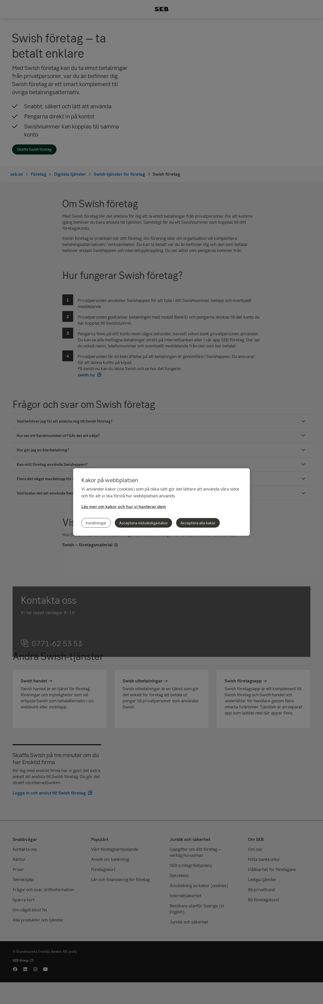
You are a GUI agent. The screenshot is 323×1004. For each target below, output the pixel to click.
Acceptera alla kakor (198, 522)
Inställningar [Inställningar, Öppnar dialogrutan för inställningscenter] (96, 522)
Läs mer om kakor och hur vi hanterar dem (123, 506)
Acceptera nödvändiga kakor (143, 522)
